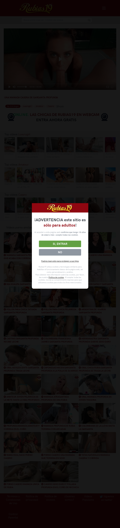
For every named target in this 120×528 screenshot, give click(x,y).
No (60, 252)
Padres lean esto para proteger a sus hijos (60, 261)
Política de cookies (56, 277)
